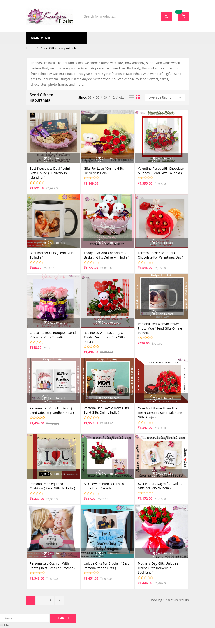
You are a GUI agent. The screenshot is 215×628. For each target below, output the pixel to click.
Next (59, 600)
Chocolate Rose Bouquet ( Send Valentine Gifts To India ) (53, 334)
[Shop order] (165, 97)
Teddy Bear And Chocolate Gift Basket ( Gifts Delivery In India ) (106, 255)
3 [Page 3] (50, 600)
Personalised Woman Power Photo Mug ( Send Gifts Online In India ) (160, 328)
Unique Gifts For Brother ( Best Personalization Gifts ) (106, 565)
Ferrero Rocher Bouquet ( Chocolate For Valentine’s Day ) (160, 255)
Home (30, 48)
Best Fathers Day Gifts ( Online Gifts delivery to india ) (160, 485)
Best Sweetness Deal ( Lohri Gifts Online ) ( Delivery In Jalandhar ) (50, 173)
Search (166, 16)
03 (89, 97)
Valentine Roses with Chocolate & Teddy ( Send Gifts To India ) (161, 170)
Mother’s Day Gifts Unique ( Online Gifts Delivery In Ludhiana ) (158, 568)
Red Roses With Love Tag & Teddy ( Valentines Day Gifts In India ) (106, 337)
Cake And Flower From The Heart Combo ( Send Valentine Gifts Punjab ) (160, 412)
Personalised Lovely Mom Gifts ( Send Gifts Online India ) (107, 410)
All (121, 97)
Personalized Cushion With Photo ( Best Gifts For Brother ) (52, 565)
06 (97, 97)
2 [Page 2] (40, 600)
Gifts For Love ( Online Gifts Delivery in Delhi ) (104, 170)
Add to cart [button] (57, 158)
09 (105, 97)
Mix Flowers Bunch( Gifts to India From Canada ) (104, 486)
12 (113, 97)
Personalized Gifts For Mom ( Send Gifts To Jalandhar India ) (52, 410)
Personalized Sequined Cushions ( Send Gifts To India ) (52, 486)
